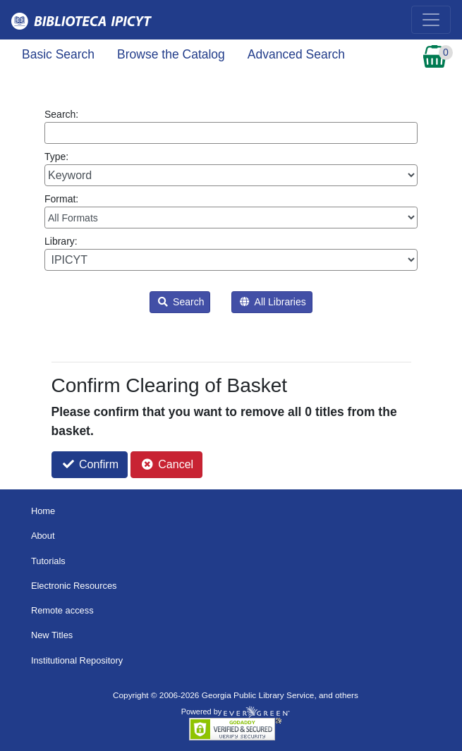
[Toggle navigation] (431, 20)
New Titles (52, 635)
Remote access (62, 610)
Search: (231, 126)
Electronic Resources (74, 585)
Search (181, 301)
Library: (231, 253)
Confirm (90, 464)
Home (43, 511)
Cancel (167, 464)
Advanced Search (296, 54)
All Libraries (272, 301)
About (43, 535)
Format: (231, 210)
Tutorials (48, 561)
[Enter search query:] (231, 133)
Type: (231, 168)
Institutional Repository (77, 660)
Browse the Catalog (171, 54)
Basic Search (58, 54)
